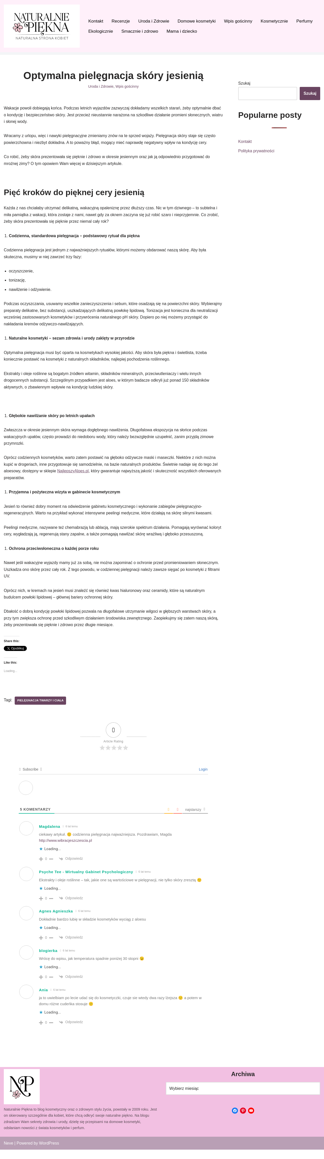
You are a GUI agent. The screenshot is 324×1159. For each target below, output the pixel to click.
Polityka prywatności (256, 151)
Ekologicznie (100, 31)
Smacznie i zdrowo (140, 31)
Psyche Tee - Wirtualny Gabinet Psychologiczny (86, 881)
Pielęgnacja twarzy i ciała (40, 710)
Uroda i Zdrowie (154, 21)
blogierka (48, 960)
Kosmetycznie (276, 21)
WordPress (49, 1152)
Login (203, 779)
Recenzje (121, 21)
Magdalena (49, 836)
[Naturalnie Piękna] (42, 26)
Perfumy (307, 21)
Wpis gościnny (240, 21)
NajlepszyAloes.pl (74, 478)
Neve (8, 1152)
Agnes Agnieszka (56, 920)
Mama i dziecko (182, 31)
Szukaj (244, 83)
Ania (43, 999)
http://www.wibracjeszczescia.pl (65, 850)
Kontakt (96, 21)
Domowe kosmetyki (197, 21)
